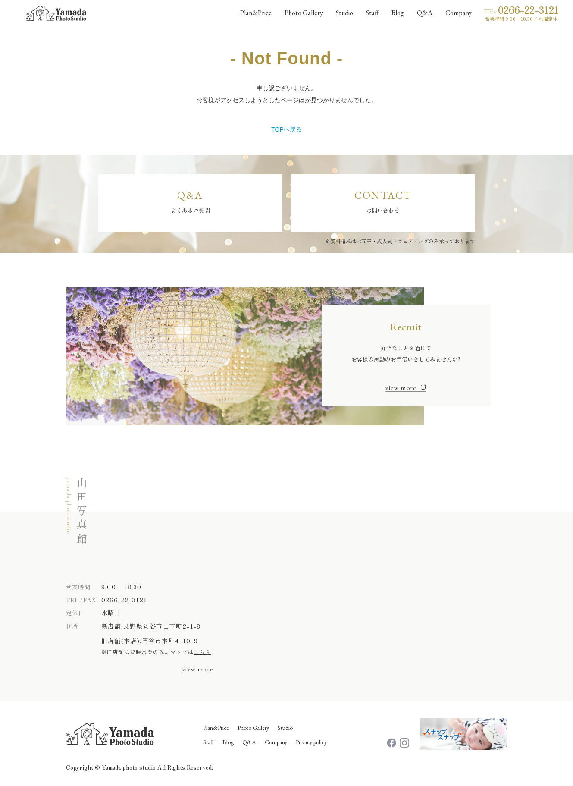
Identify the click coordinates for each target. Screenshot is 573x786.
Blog (228, 742)
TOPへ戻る (286, 129)
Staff (208, 742)
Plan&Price (216, 728)
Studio (285, 728)
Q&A (249, 742)
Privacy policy (311, 742)
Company (276, 742)
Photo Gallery (253, 728)
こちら (202, 651)
